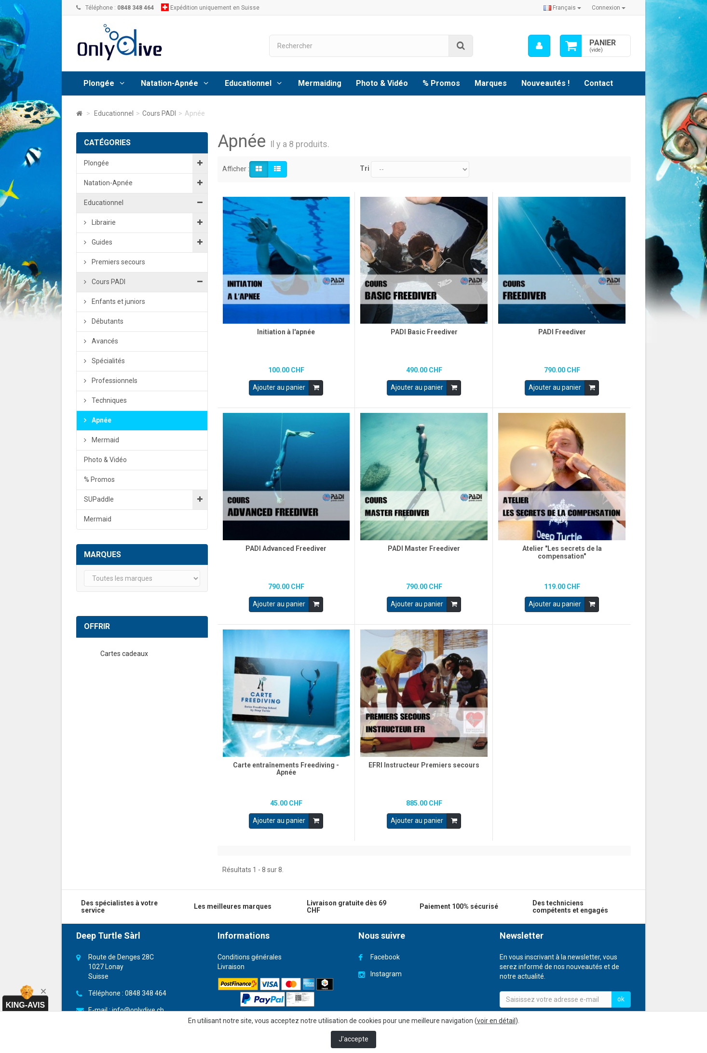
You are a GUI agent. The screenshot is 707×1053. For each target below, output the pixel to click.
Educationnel (248, 83)
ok (621, 993)
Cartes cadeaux (125, 653)
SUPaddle (99, 499)
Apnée (100, 420)
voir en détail (496, 1021)
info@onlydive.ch (138, 1004)
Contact (598, 83)
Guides (101, 242)
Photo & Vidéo (382, 83)
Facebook (385, 951)
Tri (364, 168)
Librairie (103, 222)
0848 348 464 (145, 987)
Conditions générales (250, 951)
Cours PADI (107, 282)
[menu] (539, 46)
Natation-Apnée (169, 83)
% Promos (441, 83)
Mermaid (104, 440)
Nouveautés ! (545, 83)
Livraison (231, 961)
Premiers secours (117, 262)
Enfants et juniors (117, 301)
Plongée (98, 83)
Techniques (108, 400)
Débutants (106, 321)
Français (562, 7)
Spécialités (107, 361)
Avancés (104, 341)
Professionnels (113, 380)
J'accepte (353, 1039)
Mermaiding (319, 83)
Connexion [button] (608, 7)
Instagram (386, 968)
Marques (491, 83)
